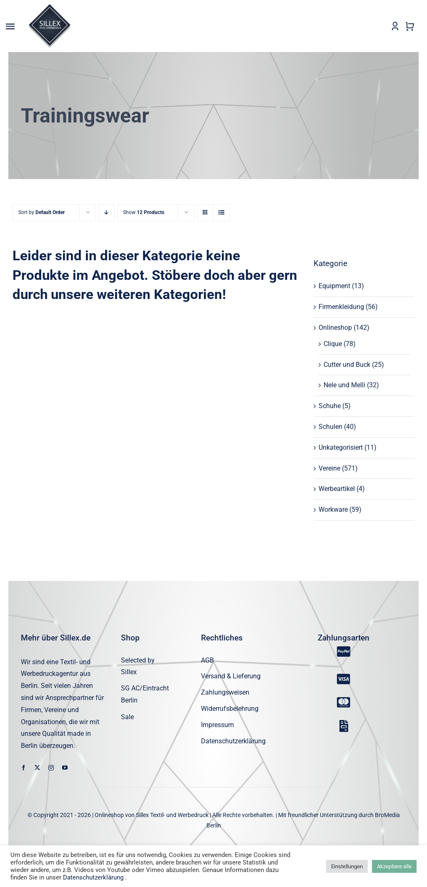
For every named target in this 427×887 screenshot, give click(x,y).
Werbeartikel (337, 489)
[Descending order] (106, 213)
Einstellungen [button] (347, 866)
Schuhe (330, 406)
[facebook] (23, 768)
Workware (333, 510)
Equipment (334, 286)
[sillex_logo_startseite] (49, 7)
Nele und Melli (344, 385)
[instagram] (51, 768)
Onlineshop (335, 328)
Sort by (41, 213)
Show (143, 213)
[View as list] (222, 213)
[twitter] (37, 768)
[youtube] (65, 768)
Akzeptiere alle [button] (394, 866)
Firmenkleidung (341, 307)
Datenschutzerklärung (93, 877)
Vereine (329, 468)
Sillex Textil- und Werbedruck (172, 815)
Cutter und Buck (347, 365)
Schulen (330, 427)
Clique (333, 344)
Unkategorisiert (341, 447)
